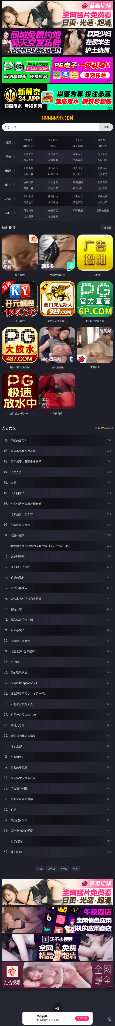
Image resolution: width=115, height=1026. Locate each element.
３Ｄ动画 (102, 154)
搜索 (106, 127)
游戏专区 (102, 140)
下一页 (63, 868)
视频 (8, 157)
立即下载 (82, 1018)
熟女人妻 (28, 160)
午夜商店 (53, 210)
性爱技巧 (102, 202)
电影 (8, 171)
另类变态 (102, 174)
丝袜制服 (53, 160)
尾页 (75, 868)
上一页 (51, 868)
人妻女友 (78, 196)
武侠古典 (102, 196)
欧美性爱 (102, 168)
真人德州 (53, 140)
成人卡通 (78, 168)
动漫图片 (102, 182)
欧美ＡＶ (78, 154)
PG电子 (28, 140)
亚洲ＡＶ (28, 154)
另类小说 (53, 202)
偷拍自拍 (53, 168)
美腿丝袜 (28, 188)
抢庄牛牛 (102, 146)
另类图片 (102, 188)
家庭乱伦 (53, 196)
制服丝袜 (28, 174)
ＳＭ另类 (102, 160)
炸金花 (53, 146)
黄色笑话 (78, 202)
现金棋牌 (78, 146)
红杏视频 (28, 216)
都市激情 (28, 196)
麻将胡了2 (28, 146)
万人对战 (78, 140)
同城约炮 (28, 210)
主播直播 (78, 160)
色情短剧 (53, 216)
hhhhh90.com (57, 118)
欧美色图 (78, 182)
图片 (8, 185)
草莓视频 (78, 210)
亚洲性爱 (28, 168)
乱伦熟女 (78, 174)
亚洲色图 (53, 182)
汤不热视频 (102, 210)
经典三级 (53, 174)
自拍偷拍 (53, 154)
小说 (8, 199)
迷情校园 (28, 202)
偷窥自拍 (28, 182)
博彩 (8, 143)
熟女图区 (78, 188)
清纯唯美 (53, 188)
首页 (39, 868)
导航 (8, 213)
